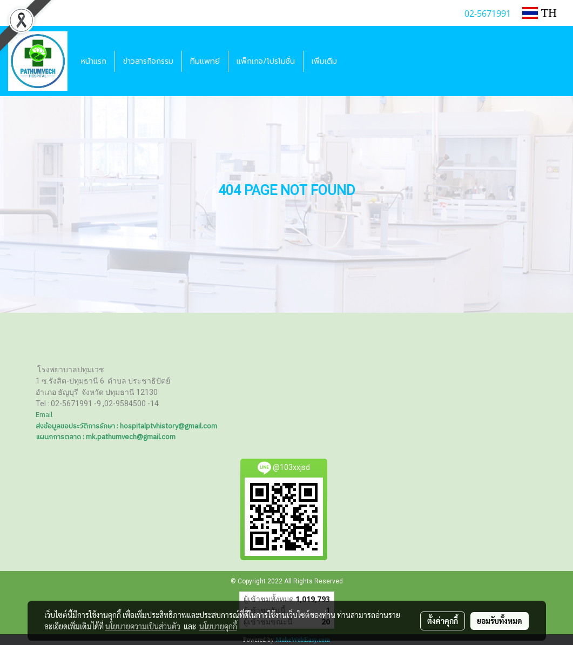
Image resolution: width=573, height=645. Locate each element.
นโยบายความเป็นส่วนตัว (142, 626)
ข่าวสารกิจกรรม (148, 61)
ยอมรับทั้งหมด (499, 621)
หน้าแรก (93, 61)
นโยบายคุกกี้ (218, 626)
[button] (354, 61)
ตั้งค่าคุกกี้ (442, 621)
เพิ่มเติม (324, 61)
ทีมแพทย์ (205, 61)
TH (539, 12)
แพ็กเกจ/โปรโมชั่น (266, 61)
